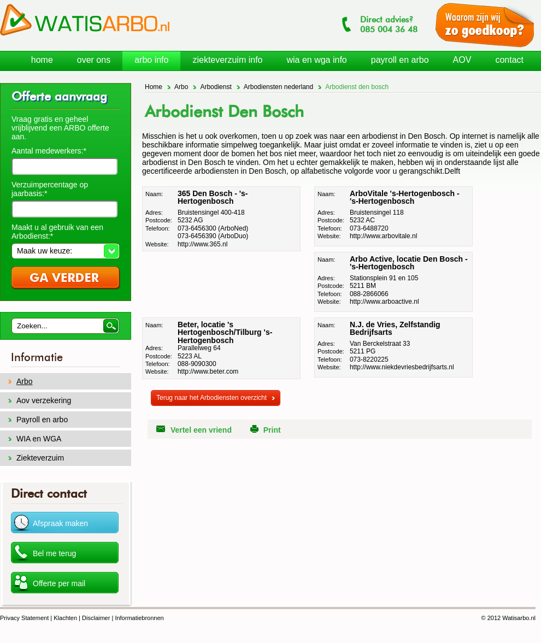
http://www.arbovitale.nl (383, 236)
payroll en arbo (400, 59)
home (42, 59)
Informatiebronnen (139, 618)
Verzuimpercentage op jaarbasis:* (49, 189)
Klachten (65, 618)
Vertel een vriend (201, 430)
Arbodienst (215, 87)
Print (272, 430)
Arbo (181, 87)
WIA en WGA (38, 438)
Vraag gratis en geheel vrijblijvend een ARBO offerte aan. (60, 128)
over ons (93, 59)
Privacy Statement (24, 618)
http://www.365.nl (202, 244)
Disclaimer (96, 618)
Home (153, 87)
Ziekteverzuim (40, 457)
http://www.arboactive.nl (384, 301)
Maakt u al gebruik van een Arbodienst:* (57, 231)
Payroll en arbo (42, 419)
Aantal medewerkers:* (48, 150)
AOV (462, 59)
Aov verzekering (43, 400)
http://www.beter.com (208, 371)
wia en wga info (316, 59)
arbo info (151, 59)
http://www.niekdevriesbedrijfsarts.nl (402, 367)
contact (509, 59)
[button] (65, 250)
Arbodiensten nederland (278, 87)
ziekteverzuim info (227, 59)
